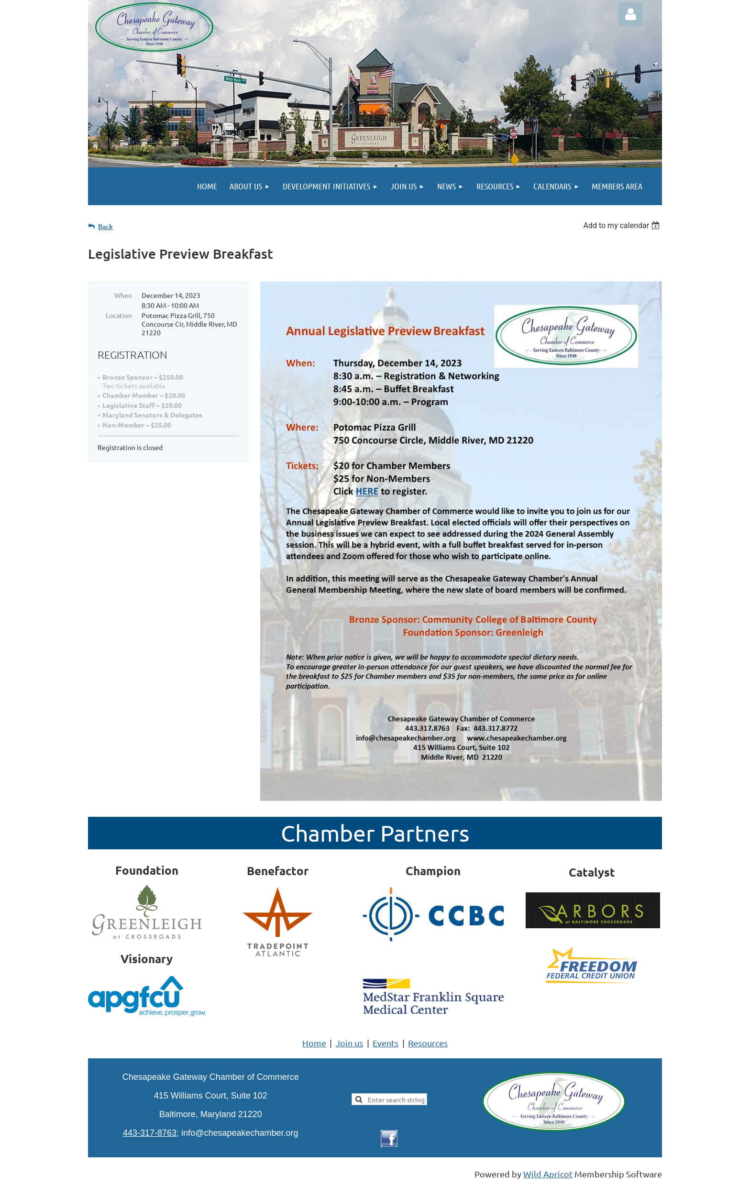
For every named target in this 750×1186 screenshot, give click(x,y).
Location (119, 315)
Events (385, 1043)
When (123, 295)
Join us (349, 1043)
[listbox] (622, 225)
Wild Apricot (548, 1174)
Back (105, 226)
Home (314, 1043)
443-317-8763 (149, 1133)
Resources (428, 1043)
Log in (630, 14)
